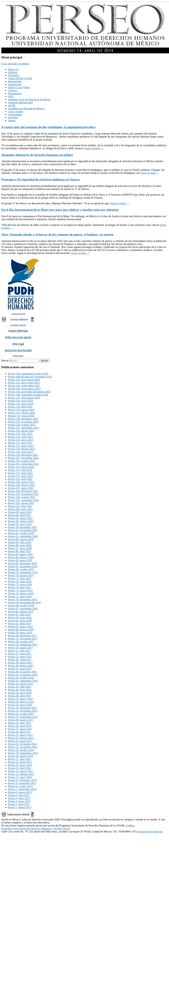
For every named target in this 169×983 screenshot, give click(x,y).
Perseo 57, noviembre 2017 (22, 638)
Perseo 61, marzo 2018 (20, 626)
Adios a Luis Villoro (19, 87)
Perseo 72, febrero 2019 (21, 593)
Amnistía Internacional (20, 102)
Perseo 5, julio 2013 (19, 795)
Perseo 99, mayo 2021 (20, 512)
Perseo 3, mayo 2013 (19, 801)
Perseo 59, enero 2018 (20, 632)
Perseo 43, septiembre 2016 (23, 680)
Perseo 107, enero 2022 (20, 488)
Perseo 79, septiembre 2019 (23, 572)
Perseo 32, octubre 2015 (21, 713)
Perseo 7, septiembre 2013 (22, 789)
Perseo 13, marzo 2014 (20, 771)
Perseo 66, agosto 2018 (20, 611)
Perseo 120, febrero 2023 (21, 449)
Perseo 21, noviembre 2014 (22, 747)
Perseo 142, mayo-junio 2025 (24, 382)
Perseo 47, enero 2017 (20, 668)
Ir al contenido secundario (15, 63)
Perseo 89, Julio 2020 (19, 542)
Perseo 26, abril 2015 (19, 732)
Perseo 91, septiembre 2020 (23, 536)
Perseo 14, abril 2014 (19, 768)
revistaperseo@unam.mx (149, 831)
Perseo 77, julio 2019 (19, 578)
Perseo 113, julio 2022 (20, 470)
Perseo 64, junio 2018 (20, 617)
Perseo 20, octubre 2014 (21, 750)
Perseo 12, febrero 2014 (21, 774)
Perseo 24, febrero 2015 (21, 738)
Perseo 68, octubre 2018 (21, 605)
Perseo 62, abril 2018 (19, 623)
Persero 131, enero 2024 (21, 415)
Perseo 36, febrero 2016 (21, 701)
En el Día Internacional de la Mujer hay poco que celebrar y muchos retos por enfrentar (60, 209)
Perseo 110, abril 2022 (20, 479)
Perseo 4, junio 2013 (19, 798)
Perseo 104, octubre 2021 (21, 497)
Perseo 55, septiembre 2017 (23, 644)
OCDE (11, 105)
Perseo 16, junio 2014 (20, 762)
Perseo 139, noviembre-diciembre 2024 (29, 391)
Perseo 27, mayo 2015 (20, 729)
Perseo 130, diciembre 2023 (23, 418)
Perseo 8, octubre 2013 (20, 786)
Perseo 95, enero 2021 (20, 524)
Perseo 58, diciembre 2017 (22, 635)
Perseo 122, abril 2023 (20, 442)
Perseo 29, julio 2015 (19, 723)
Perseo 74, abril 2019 (19, 587)
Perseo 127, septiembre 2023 (23, 427)
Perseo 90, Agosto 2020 (21, 539)
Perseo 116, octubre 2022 (21, 461)
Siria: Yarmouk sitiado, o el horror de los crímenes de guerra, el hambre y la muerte (57, 234)
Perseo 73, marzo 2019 (20, 590)
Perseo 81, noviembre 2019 (22, 566)
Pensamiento (15, 81)
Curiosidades (15, 114)
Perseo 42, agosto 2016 (20, 683)
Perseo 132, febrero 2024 (21, 412)
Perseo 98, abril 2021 (19, 515)
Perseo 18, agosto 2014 (20, 756)
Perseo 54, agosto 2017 (20, 647)
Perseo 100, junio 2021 (20, 509)
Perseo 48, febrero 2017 (21, 665)
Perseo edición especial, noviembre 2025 (30, 376)
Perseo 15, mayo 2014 (20, 765)
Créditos (130, 825)
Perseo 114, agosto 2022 (21, 467)
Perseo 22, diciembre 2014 (22, 744)
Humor (12, 120)
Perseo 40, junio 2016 (20, 689)
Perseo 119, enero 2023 (20, 452)
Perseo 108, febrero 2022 (21, 485)
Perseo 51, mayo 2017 (20, 656)
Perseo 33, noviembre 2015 (22, 710)
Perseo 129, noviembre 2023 (23, 421)
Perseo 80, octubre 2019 (21, 569)
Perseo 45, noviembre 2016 (22, 674)
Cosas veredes (15, 111)
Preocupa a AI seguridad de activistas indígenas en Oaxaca (40, 179)
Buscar (5, 360)
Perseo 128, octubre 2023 (21, 424)
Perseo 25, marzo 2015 (20, 735)
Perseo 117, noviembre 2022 (23, 458)
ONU (11, 96)
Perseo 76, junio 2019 (20, 581)
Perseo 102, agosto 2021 (21, 503)
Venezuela (13, 75)
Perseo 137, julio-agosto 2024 (24, 397)
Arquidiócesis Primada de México (26, 108)
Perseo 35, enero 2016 (20, 704)
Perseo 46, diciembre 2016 (22, 671)
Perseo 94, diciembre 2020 (22, 527)
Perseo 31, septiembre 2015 (23, 717)
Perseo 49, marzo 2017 (20, 662)
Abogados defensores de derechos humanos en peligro (37, 155)
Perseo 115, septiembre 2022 (23, 464)
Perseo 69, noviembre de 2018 (24, 602)
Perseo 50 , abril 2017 (20, 659)
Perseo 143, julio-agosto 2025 (24, 379)
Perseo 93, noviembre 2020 (22, 530)
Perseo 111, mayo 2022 (20, 476)
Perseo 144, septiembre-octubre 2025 (28, 373)
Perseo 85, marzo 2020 (20, 554)
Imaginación (14, 84)
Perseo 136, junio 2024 (20, 400)
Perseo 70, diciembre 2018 (22, 599)
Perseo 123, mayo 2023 (20, 439)
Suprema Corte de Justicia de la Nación (29, 99)
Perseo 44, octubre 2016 (21, 677)
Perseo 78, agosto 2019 (20, 575)
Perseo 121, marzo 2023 (21, 445)
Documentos (15, 93)
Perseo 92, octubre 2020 (21, 533)
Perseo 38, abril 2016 (19, 695)
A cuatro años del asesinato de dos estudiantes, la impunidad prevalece (48, 127)
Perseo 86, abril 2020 (19, 551)
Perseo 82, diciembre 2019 (22, 563)
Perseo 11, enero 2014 (20, 777)
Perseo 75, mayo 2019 (20, 584)
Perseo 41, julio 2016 (19, 686)
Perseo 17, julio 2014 (19, 759)
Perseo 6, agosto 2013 (20, 792)
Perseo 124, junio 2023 (20, 436)
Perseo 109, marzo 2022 (21, 482)
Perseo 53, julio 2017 (19, 650)
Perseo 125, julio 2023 (20, 433)
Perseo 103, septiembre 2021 (23, 500)
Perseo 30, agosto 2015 (20, 720)
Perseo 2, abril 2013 (19, 804)
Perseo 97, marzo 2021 (20, 518)
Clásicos (12, 90)
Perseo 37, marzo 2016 (20, 698)
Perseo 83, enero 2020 (20, 560)
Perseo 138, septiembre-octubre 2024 (28, 394)
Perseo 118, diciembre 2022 (23, 455)
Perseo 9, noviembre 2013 (22, 783)
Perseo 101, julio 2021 (20, 506)
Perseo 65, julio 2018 (19, 614)
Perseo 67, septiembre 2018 (23, 608)
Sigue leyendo (94, 148)
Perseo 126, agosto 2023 (21, 430)
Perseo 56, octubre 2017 (21, 641)
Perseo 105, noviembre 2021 (23, 494)
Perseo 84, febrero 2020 (21, 557)
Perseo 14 (13, 69)
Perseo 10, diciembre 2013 (22, 780)
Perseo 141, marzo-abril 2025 (24, 385)
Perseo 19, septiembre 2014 (23, 753)
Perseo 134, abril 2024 (20, 406)
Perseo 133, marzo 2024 (21, 409)
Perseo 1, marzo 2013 (19, 807)
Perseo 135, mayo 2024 (20, 403)
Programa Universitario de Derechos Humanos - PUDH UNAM (35, 828)
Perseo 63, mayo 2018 (20, 620)
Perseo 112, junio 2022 (20, 473)
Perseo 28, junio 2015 (20, 726)
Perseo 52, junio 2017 (20, 653)
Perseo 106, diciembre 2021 (23, 491)
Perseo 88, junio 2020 (20, 545)
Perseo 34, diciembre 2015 (22, 707)
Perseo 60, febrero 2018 (21, 629)
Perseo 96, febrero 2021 (21, 521)
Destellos (13, 117)
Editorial (12, 72)
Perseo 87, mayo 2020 (20, 548)
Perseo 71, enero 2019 (20, 596)
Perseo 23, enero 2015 (20, 741)
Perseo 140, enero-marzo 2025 (24, 388)
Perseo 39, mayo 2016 (20, 692)
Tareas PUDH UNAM (20, 78)
